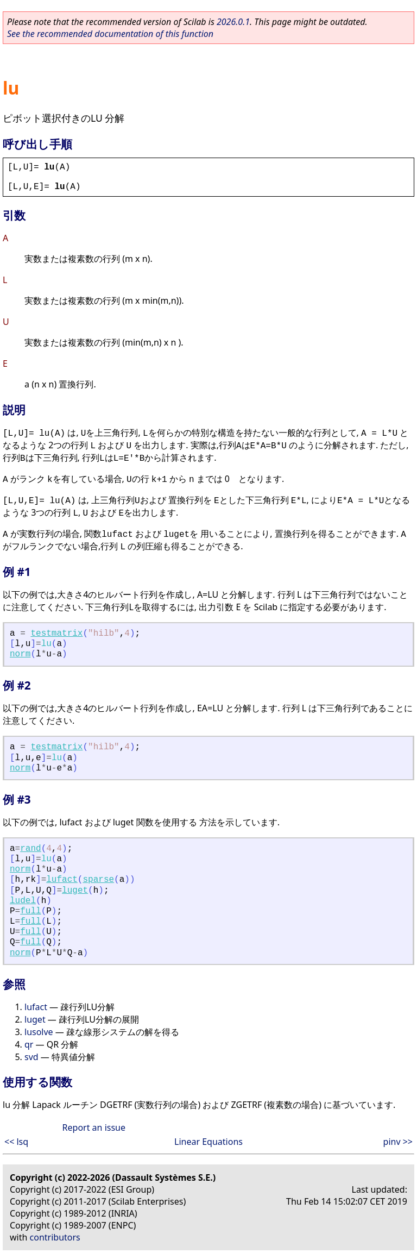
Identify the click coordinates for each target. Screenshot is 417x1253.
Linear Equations (208, 1142)
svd (31, 1057)
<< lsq (16, 1142)
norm (20, 654)
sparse (98, 880)
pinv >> (398, 1142)
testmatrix (56, 633)
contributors (55, 1237)
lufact (62, 880)
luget (75, 890)
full (30, 911)
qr (28, 1044)
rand (30, 849)
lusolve (38, 1032)
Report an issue (93, 1127)
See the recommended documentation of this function (110, 34)
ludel (23, 901)
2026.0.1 (233, 22)
